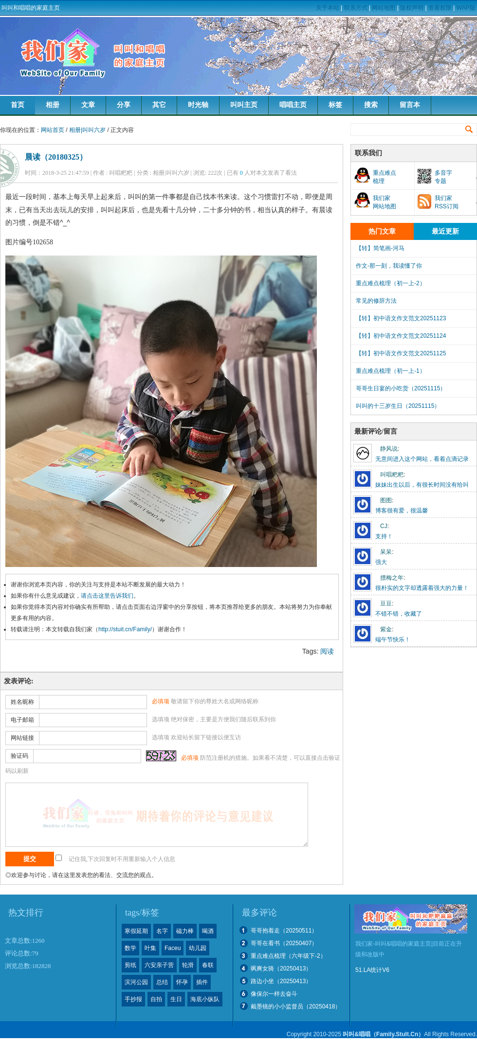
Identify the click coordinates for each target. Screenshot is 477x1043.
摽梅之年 (392, 577)
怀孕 (182, 982)
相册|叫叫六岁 (87, 130)
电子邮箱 (22, 719)
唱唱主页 (293, 105)
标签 (335, 105)
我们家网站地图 (384, 202)
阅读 (327, 651)
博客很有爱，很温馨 (401, 510)
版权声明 (411, 7)
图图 (386, 500)
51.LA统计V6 (372, 970)
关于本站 (327, 7)
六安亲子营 (159, 965)
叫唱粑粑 (392, 474)
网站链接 (22, 737)
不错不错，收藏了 (398, 613)
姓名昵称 (22, 701)
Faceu (173, 948)
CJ (383, 526)
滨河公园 (136, 982)
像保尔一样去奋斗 (274, 993)
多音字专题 (443, 176)
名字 (162, 931)
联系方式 (355, 7)
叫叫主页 (243, 105)
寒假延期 (136, 931)
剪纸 (130, 965)
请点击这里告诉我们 (107, 595)
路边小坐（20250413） (281, 981)
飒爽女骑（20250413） (281, 968)
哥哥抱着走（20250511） (284, 930)
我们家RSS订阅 (447, 202)
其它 (159, 105)
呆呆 (386, 552)
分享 (123, 105)
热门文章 (382, 231)
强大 (381, 562)
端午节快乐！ (392, 639)
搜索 (371, 105)
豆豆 (386, 603)
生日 (176, 999)
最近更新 (445, 231)
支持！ (384, 536)
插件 (202, 982)
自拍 (156, 999)
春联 (208, 965)
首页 (17, 105)
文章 (88, 105)
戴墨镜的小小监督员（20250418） (296, 1006)
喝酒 (208, 931)
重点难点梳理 (384, 176)
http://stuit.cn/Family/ (125, 629)
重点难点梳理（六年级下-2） (288, 955)
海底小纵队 (205, 999)
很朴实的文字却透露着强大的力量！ (422, 588)
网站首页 (52, 130)
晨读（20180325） (56, 157)
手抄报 (133, 999)
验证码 (19, 755)
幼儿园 (197, 948)
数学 (130, 948)
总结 (162, 982)
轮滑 (188, 965)
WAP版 (466, 7)
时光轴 (198, 105)
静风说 (389, 448)
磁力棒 (185, 931)
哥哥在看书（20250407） (284, 943)
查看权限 (440, 7)
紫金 (386, 629)
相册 (52, 105)
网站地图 (383, 7)
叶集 (150, 948)
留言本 (410, 105)
